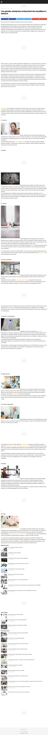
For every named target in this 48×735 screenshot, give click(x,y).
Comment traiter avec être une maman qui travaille (18, 643)
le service (17, 141)
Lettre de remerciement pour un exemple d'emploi (18, 675)
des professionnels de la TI (23, 446)
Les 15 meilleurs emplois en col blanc (15, 547)
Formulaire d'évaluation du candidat (15, 665)
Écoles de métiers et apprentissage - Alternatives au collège (20, 654)
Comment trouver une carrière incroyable (16, 568)
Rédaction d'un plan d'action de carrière (16, 574)
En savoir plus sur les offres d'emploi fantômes (17, 619)
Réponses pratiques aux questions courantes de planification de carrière (22, 590)
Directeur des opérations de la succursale (16, 670)
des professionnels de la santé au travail (17, 533)
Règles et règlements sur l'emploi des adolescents (18, 579)
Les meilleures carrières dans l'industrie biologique (18, 558)
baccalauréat (3, 108)
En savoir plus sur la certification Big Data (16, 638)
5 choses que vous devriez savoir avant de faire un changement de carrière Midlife (24, 585)
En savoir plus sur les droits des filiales (15, 614)
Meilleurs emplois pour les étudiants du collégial (17, 625)
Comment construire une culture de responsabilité (18, 632)
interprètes (39, 331)
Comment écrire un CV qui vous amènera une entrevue (19, 692)
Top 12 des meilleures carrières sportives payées (17, 648)
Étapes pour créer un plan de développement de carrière (19, 686)
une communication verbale (22, 280)
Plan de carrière (3, 8)
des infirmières (24, 444)
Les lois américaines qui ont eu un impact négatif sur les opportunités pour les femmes (25, 681)
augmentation (42, 252)
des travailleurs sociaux (11, 446)
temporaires (15, 394)
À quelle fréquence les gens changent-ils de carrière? (18, 563)
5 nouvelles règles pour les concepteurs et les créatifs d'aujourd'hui (21, 659)
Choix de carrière (10, 8)
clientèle (23, 141)
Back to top (24, 729)
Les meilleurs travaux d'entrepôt (14, 552)
